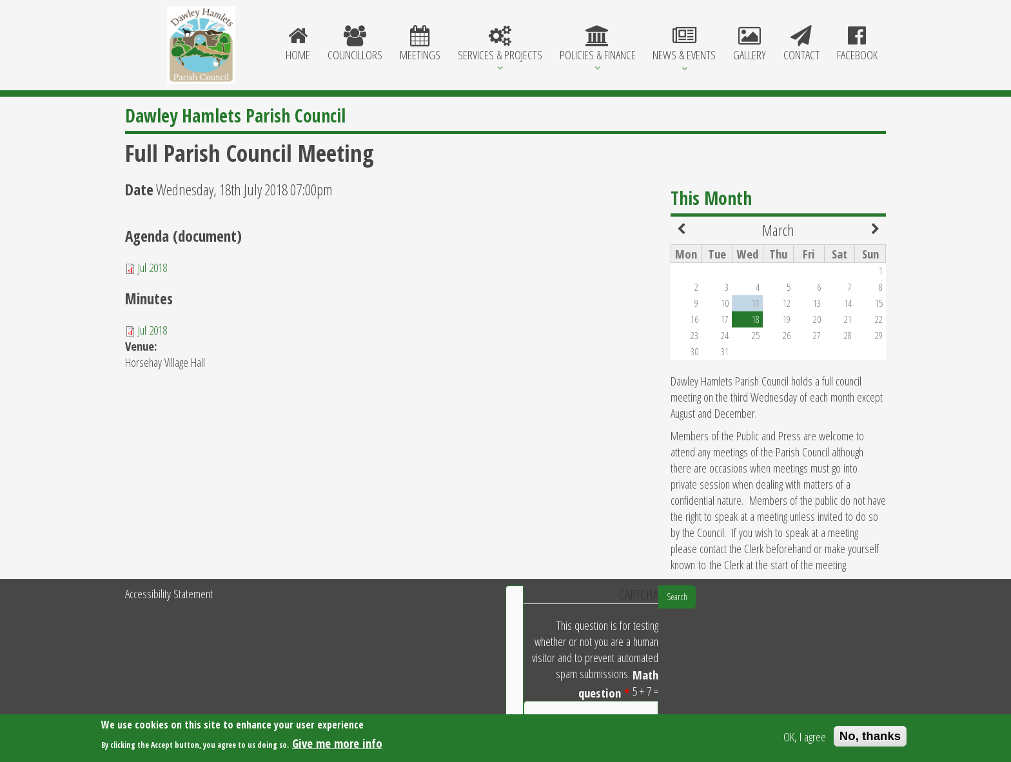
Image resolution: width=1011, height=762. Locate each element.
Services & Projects (499, 44)
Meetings (420, 44)
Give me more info (337, 744)
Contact (801, 44)
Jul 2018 (152, 267)
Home (298, 44)
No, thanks (870, 738)
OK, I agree (804, 738)
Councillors (355, 44)
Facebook (856, 44)
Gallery (750, 44)
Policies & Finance (597, 44)
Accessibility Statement (169, 593)
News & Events (684, 44)
